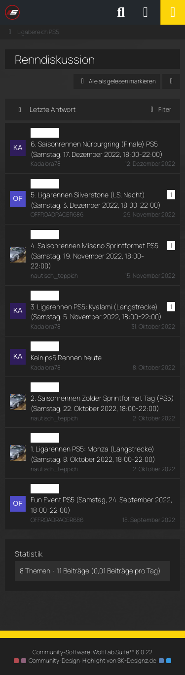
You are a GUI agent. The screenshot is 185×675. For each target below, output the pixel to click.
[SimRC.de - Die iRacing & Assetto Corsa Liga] (91, 12)
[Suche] (121, 12)
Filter (159, 109)
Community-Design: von (92, 660)
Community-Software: (92, 652)
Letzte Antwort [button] (52, 109)
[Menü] (172, 12)
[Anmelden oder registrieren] (145, 12)
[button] (171, 81)
